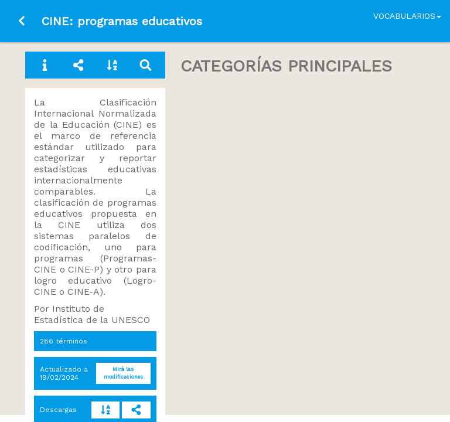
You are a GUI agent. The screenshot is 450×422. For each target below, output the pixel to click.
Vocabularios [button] (407, 16)
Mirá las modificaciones (123, 373)
